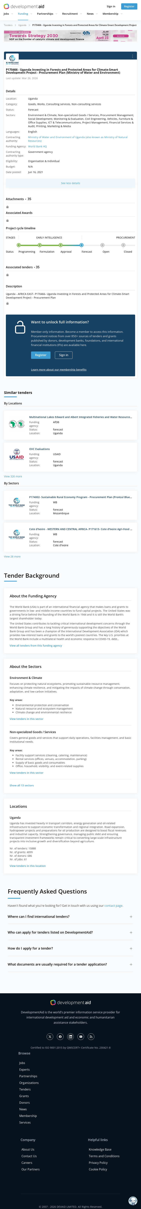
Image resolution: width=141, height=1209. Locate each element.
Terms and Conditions (104, 1156)
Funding (23, 13)
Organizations (29, 1083)
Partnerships (45, 13)
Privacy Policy (98, 1163)
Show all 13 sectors (22, 785)
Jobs (6, 13)
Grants (24, 1096)
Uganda (22, 25)
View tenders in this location (28, 866)
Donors (24, 1103)
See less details (70, 183)
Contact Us (29, 1156)
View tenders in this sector (26, 719)
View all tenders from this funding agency (36, 645)
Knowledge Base (100, 1149)
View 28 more (12, 556)
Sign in (111, 6)
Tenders (8, 25)
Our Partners (30, 1169)
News (90, 13)
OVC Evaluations (39, 449)
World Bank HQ (37, 146)
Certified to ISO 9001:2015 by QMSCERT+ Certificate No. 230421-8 (71, 1047)
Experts (24, 1070)
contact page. (113, 906)
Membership (110, 13)
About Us (27, 1149)
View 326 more (13, 476)
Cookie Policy (98, 1169)
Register (129, 6)
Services (25, 1122)
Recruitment (70, 13)
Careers (26, 1163)
